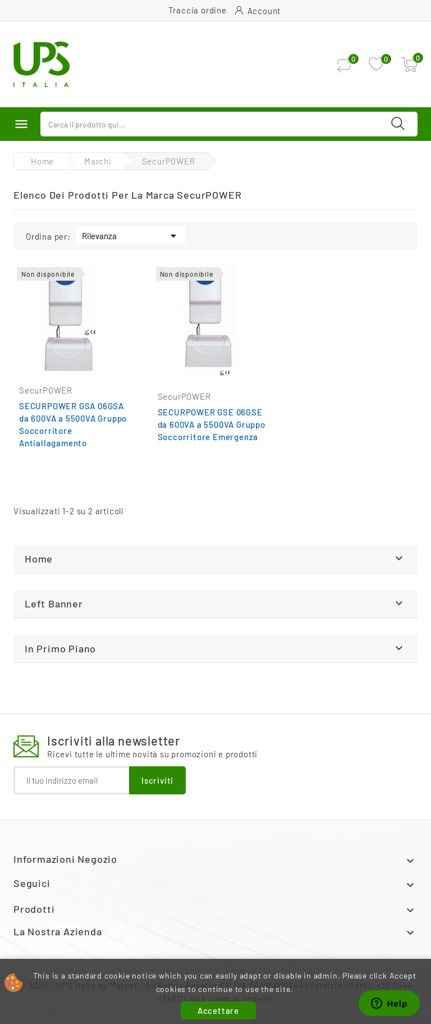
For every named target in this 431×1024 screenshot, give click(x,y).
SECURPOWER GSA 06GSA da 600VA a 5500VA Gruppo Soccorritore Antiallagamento (73, 424)
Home (39, 558)
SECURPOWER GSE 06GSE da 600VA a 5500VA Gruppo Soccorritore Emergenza (211, 424)
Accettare (218, 1010)
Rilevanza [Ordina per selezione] (131, 235)
